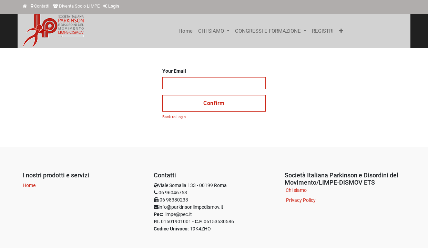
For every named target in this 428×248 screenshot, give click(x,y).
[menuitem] (185, 31)
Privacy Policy (301, 200)
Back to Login (174, 117)
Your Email (174, 71)
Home (29, 185)
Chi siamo (296, 190)
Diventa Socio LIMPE (79, 6)
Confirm (214, 103)
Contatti (41, 6)
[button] (341, 31)
